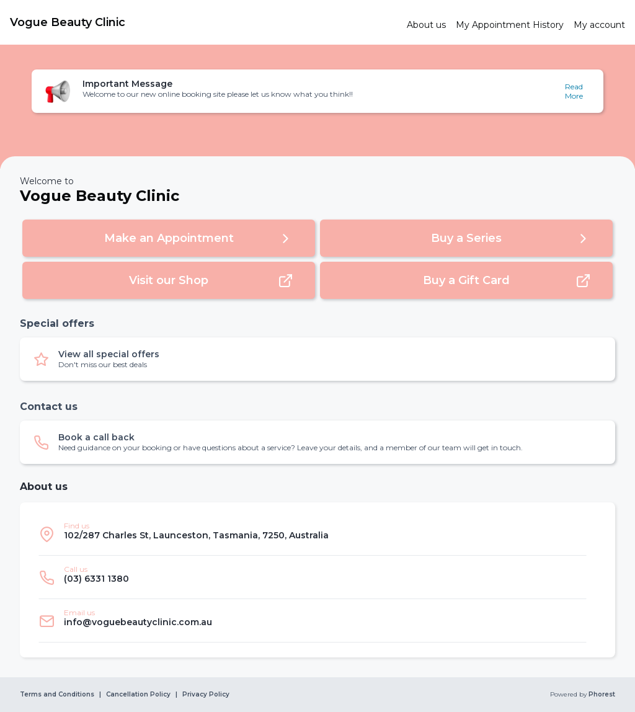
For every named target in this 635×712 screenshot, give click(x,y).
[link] (203, 22)
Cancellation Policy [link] (138, 694)
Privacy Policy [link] (205, 694)
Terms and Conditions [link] (57, 694)
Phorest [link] (601, 694)
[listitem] (312, 534)
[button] (317, 91)
